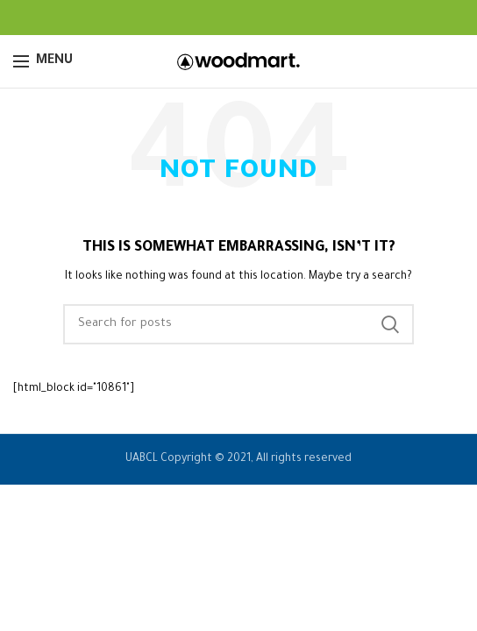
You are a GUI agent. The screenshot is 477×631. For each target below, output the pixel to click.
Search (390, 324)
